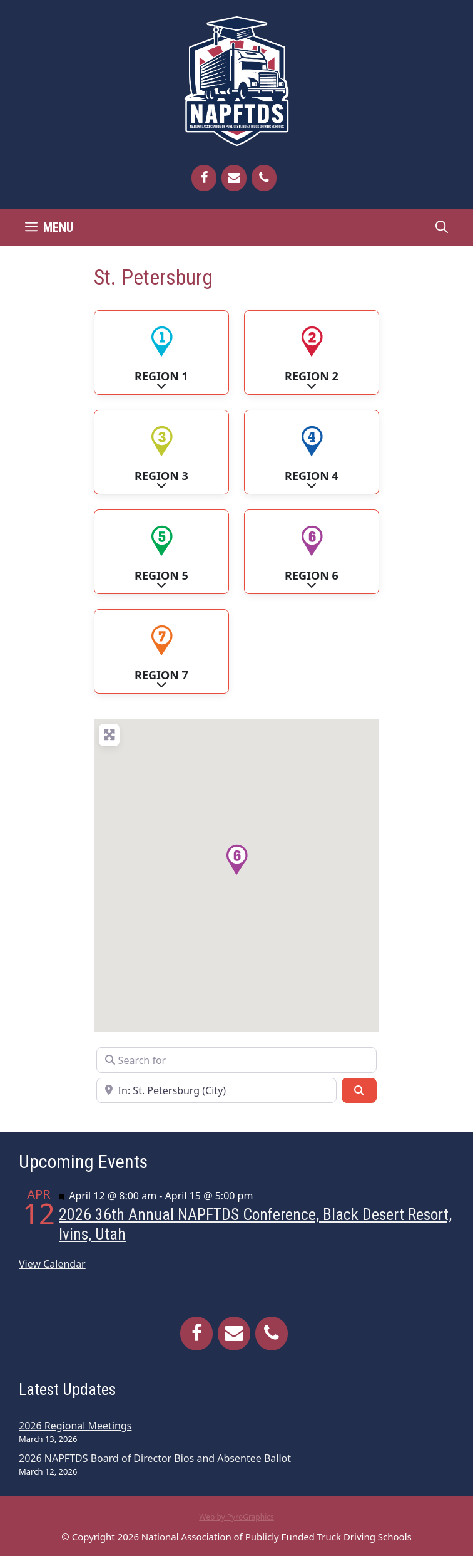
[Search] (359, 1090)
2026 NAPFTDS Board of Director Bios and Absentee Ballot (155, 1458)
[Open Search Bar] (441, 227)
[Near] (216, 1090)
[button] (236, 859)
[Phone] (264, 178)
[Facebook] (203, 178)
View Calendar (52, 1264)
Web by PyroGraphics (236, 1517)
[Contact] (234, 178)
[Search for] (236, 1059)
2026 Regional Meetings (75, 1426)
